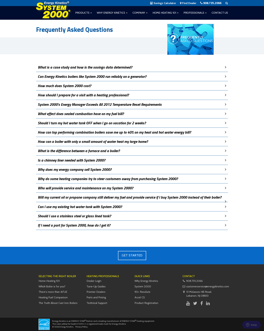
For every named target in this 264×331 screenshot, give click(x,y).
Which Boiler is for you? (52, 286)
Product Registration (146, 303)
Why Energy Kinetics (112, 12)
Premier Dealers (96, 291)
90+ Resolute (142, 291)
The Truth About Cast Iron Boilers (58, 303)
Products (83, 12)
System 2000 (143, 286)
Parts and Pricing (96, 297)
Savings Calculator (163, 3)
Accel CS (140, 297)
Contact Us (220, 12)
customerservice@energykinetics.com (207, 286)
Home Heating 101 (165, 12)
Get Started (132, 255)
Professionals (195, 12)
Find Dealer (188, 3)
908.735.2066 (210, 3)
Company (140, 12)
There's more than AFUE (53, 291)
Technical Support (97, 303)
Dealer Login (94, 280)
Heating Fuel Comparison (53, 297)
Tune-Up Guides (96, 286)
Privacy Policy (81, 326)
